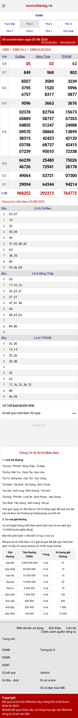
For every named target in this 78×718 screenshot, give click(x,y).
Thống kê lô (47, 650)
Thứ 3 (48, 23)
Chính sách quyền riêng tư (58, 632)
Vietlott (45, 672)
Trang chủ (8, 639)
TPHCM (66, 56)
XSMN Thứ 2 (19, 49)
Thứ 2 (29, 23)
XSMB (6, 650)
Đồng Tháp (43, 56)
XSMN (39, 15)
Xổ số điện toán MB (52, 688)
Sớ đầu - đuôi (10, 680)
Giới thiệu (55, 628)
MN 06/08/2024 (68, 42)
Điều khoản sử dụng (30, 628)
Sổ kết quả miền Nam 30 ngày (21, 413)
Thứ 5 (9, 31)
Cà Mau (20, 56)
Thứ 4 (68, 23)
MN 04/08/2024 (49, 42)
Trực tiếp (10, 23)
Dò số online (48, 680)
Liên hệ (71, 628)
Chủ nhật (68, 31)
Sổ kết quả (9, 672)
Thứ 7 (48, 31)
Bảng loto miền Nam (15, 201)
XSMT (6, 665)
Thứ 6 (29, 31)
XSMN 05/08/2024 (40, 49)
